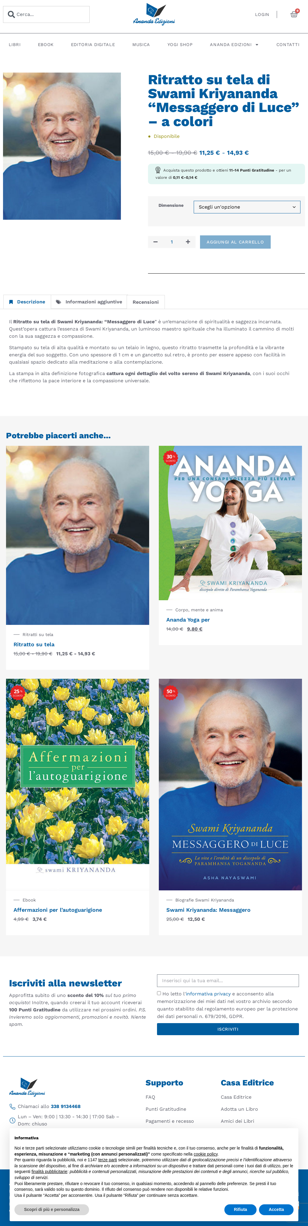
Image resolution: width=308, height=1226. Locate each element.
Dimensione (171, 205)
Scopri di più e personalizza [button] (51, 1209)
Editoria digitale (93, 44)
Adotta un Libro (239, 1109)
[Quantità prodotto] (171, 242)
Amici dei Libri (237, 1121)
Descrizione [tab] (27, 302)
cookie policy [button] (205, 1154)
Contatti (288, 44)
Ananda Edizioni (234, 44)
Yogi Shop (180, 44)
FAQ (150, 1097)
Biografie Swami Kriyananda (204, 900)
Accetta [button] (276, 1209)
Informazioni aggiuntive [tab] (89, 302)
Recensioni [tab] (146, 302)
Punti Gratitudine (166, 1109)
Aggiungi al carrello (235, 242)
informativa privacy (208, 994)
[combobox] (46, 14)
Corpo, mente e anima (199, 610)
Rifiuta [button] (240, 1209)
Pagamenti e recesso (170, 1121)
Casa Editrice (236, 1097)
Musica (141, 44)
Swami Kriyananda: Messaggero (208, 910)
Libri (15, 44)
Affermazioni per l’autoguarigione (58, 910)
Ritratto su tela (34, 644)
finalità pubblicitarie (49, 1171)
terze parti (107, 1159)
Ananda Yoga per (188, 619)
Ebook (46, 44)
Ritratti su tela (38, 634)
